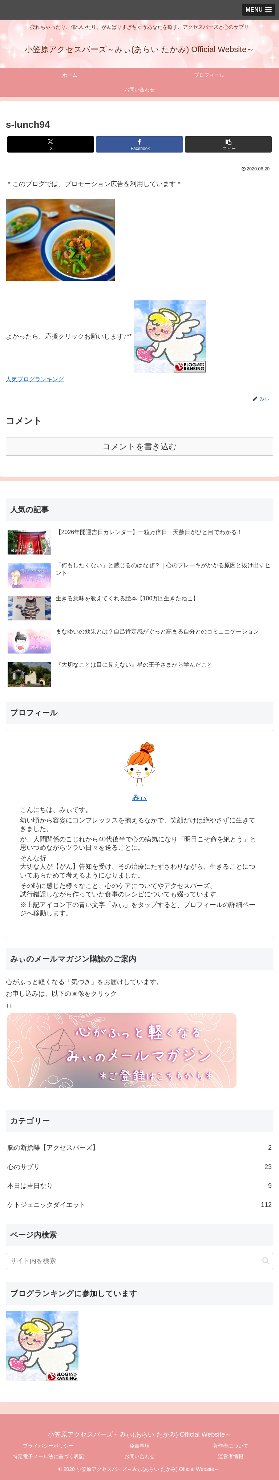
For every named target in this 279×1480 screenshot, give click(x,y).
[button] (228, 144)
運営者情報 (230, 1456)
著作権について (230, 1446)
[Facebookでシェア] (139, 144)
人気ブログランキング (35, 379)
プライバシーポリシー (48, 1446)
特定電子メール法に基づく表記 (48, 1456)
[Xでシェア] (50, 144)
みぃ (139, 797)
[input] (139, 1261)
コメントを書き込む (139, 446)
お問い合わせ (139, 1456)
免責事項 (139, 1446)
